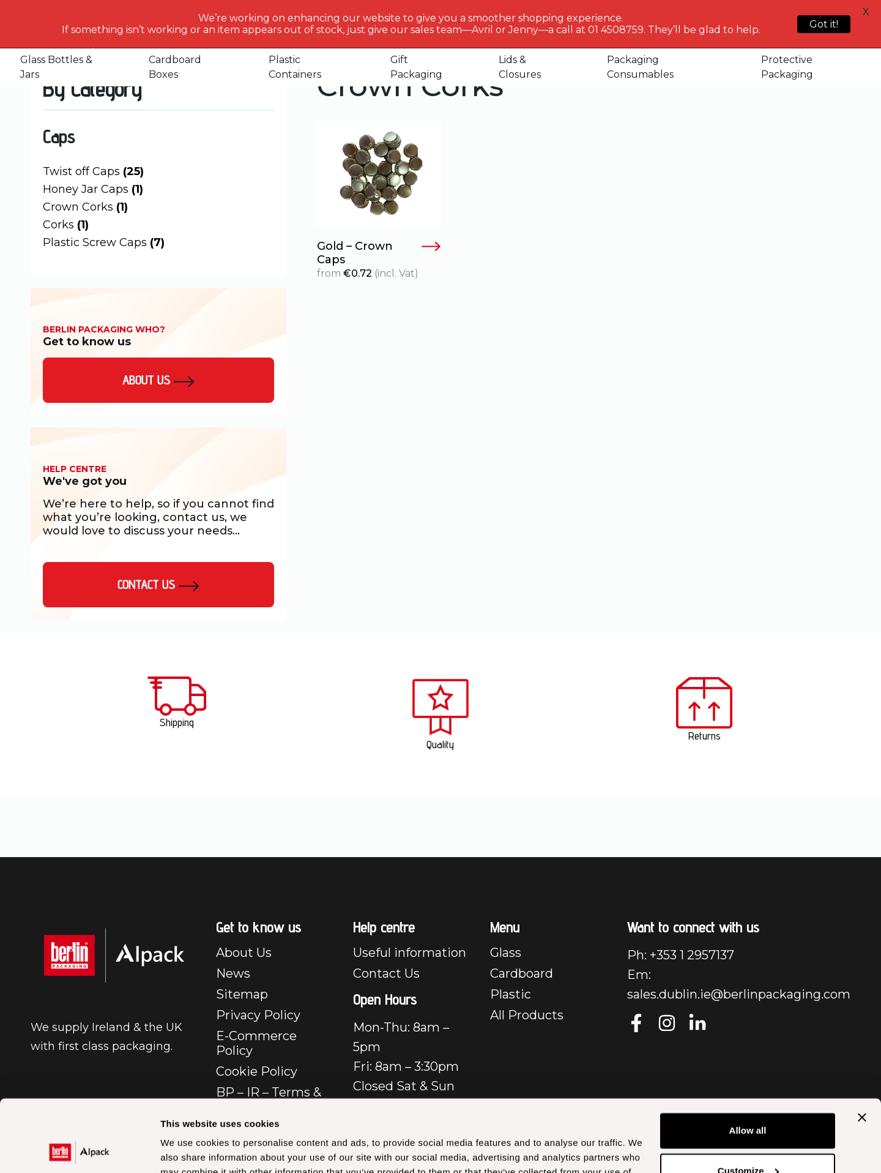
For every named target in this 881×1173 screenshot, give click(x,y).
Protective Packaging (787, 67)
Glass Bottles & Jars (56, 67)
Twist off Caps (93, 171)
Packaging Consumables (640, 67)
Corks (66, 224)
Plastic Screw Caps (104, 242)
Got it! (823, 24)
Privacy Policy (258, 1015)
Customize (748, 1098)
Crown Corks (85, 207)
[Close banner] (862, 1045)
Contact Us (158, 584)
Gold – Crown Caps (379, 253)
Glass (505, 952)
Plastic (510, 994)
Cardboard (521, 973)
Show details (188, 1149)
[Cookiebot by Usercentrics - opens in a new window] (79, 1149)
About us (158, 380)
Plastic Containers (295, 67)
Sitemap (242, 994)
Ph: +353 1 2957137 (680, 955)
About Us (244, 952)
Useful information (409, 952)
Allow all (748, 1059)
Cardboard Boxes (175, 67)
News (233, 973)
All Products (526, 1015)
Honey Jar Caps (93, 189)
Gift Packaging (416, 67)
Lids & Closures (520, 67)
